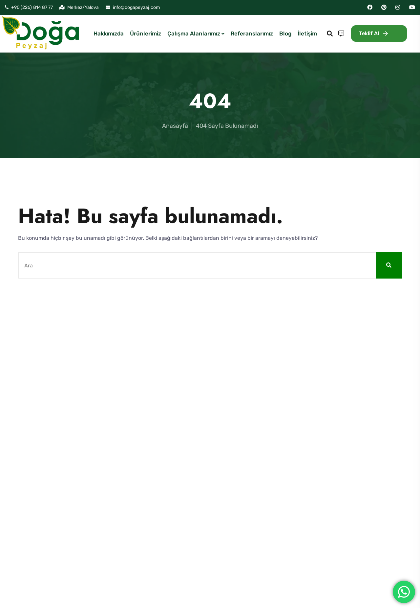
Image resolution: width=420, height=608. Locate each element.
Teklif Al (373, 33)
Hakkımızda (109, 33)
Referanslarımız (252, 33)
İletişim (307, 33)
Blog (285, 33)
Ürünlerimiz (145, 33)
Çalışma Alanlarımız (193, 33)
